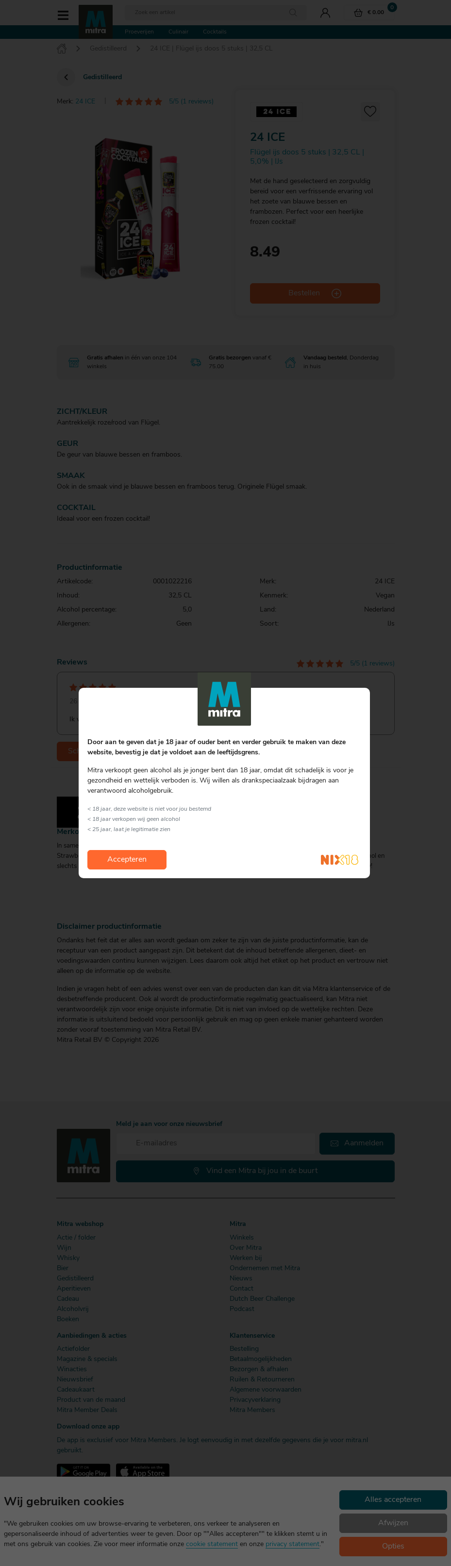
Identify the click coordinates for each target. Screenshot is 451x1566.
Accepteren (127, 860)
